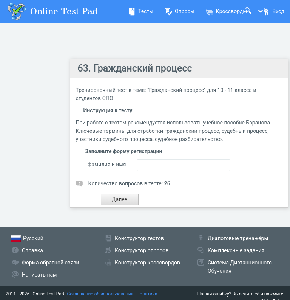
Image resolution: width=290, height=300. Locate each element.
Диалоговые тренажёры (238, 238)
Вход (273, 11)
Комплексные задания (236, 250)
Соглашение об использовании (100, 294)
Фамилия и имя (107, 165)
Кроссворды (226, 11)
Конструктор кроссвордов (147, 263)
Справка (32, 250)
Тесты (140, 11)
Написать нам (39, 275)
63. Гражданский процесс (135, 68)
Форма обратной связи (50, 263)
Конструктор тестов (139, 238)
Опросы (179, 11)
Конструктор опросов (141, 250)
